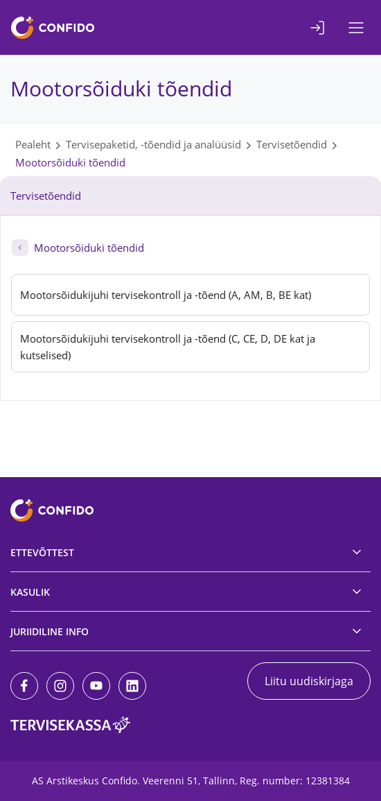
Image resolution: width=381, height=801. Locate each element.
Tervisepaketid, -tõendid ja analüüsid (153, 144)
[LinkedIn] (132, 686)
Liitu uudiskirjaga (309, 681)
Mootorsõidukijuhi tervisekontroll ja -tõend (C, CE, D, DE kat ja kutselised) (167, 346)
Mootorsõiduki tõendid (70, 162)
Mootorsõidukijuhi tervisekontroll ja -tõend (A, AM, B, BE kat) (165, 295)
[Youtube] (96, 686)
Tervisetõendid (291, 144)
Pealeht (33, 144)
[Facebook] (24, 686)
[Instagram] (60, 686)
